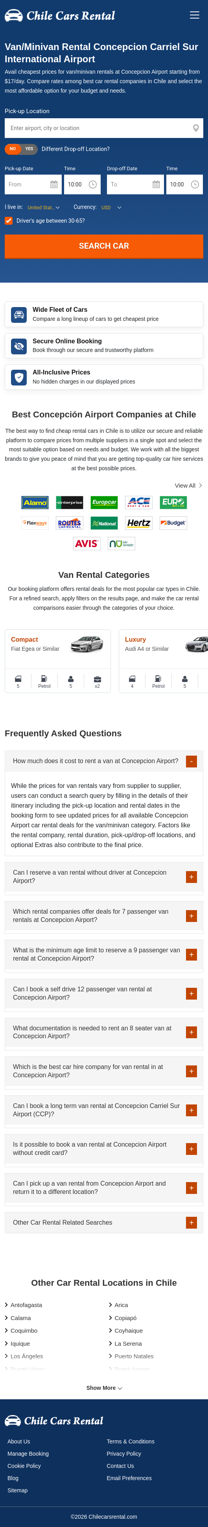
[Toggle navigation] (194, 15)
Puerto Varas (27, 1369)
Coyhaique (129, 1330)
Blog (12, 1478)
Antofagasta (26, 1305)
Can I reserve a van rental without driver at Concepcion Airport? (89, 876)
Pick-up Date (19, 168)
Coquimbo (24, 1330)
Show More (101, 1388)
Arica (121, 1305)
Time (69, 168)
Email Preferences (129, 1478)
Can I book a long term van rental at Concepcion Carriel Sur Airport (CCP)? (96, 1109)
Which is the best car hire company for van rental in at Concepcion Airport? (88, 1070)
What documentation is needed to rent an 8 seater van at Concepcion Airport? (92, 1032)
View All (185, 485)
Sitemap (17, 1490)
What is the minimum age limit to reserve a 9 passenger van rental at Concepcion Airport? (96, 954)
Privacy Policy (124, 1454)
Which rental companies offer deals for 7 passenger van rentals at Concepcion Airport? (90, 915)
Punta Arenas (132, 1369)
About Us (18, 1441)
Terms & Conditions (131, 1441)
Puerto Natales (134, 1356)
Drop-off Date (122, 168)
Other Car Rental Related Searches (62, 1222)
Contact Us (120, 1466)
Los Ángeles (27, 1356)
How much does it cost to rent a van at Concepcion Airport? (96, 761)
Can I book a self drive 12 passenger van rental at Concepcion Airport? (82, 993)
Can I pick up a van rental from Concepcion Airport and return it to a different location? (89, 1187)
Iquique (20, 1343)
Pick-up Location (27, 111)
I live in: (14, 207)
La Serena (128, 1343)
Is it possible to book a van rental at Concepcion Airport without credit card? (89, 1148)
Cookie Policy (24, 1466)
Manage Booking (28, 1454)
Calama (21, 1318)
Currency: (85, 207)
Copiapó (126, 1318)
